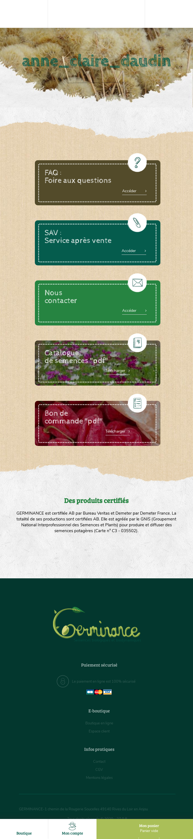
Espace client (99, 731)
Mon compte (72, 829)
